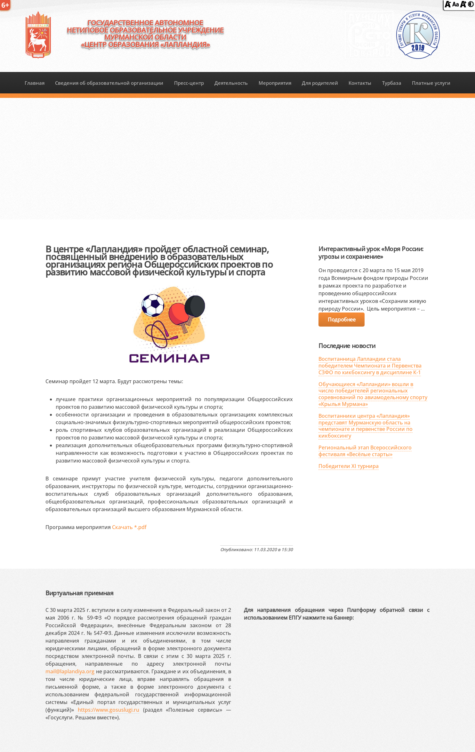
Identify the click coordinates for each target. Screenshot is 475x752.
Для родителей (320, 83)
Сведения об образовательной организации (109, 83)
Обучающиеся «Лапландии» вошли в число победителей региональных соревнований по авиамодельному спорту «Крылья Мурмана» (372, 394)
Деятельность (231, 83)
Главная (34, 83)
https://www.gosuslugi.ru (108, 709)
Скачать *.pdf (129, 527)
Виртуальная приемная (79, 593)
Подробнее (341, 319)
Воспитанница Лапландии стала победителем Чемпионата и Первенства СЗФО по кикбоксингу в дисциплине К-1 (370, 365)
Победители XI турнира (348, 466)
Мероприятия (275, 83)
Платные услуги (431, 83)
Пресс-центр (189, 83)
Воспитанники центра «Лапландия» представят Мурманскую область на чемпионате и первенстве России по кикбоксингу (365, 425)
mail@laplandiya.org (69, 671)
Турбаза (391, 83)
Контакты (360, 83)
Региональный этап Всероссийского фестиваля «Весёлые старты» (365, 451)
